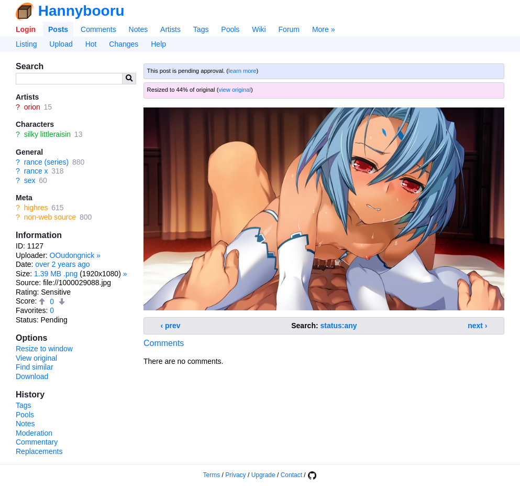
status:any (338, 325)
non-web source (50, 217)
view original (234, 90)
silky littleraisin (47, 134)
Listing (26, 44)
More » (323, 29)
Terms (211, 475)
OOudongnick (72, 255)
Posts (58, 29)
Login (26, 29)
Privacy (235, 475)
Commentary (37, 442)
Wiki (258, 29)
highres (36, 207)
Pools (230, 29)
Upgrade (263, 475)
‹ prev (171, 325)
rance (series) (46, 162)
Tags (201, 29)
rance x (36, 171)
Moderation (34, 433)
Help (158, 44)
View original (36, 358)
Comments (98, 29)
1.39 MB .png (56, 273)
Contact (291, 475)
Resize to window (44, 348)
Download (32, 376)
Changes (123, 44)
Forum (289, 29)
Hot (91, 44)
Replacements (39, 451)
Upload (60, 44)
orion (32, 107)
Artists (170, 29)
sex (30, 180)
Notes (138, 29)
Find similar (34, 367)
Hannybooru (81, 11)
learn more (242, 71)
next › (477, 325)
